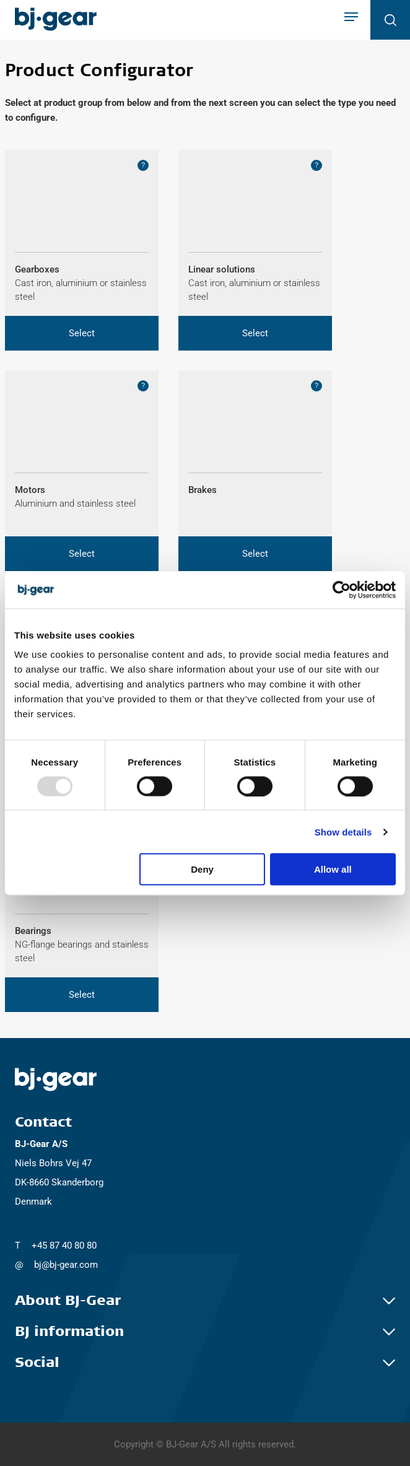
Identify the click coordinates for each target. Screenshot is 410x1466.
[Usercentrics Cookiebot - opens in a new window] (341, 589)
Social (205, 1362)
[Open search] (390, 20)
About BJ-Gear (205, 1300)
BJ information (205, 1331)
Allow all (333, 869)
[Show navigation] (351, 18)
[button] (82, 333)
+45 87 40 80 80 (64, 1245)
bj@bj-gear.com (66, 1264)
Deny (202, 869)
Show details (343, 831)
